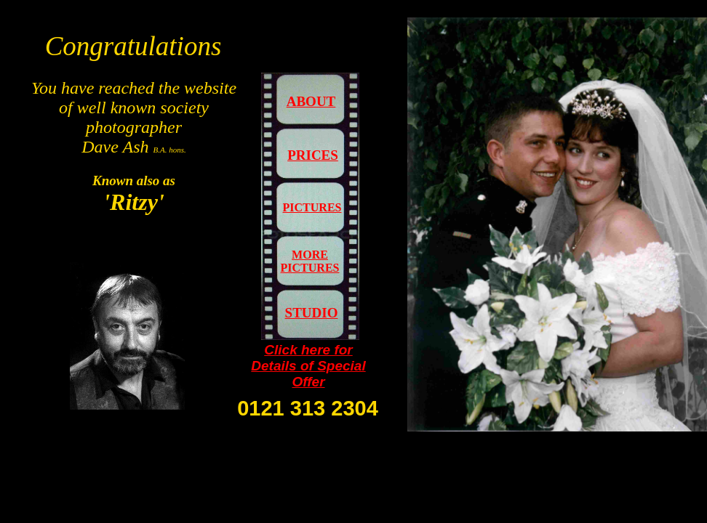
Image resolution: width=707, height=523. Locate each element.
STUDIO (311, 312)
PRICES (312, 155)
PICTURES (312, 207)
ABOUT (311, 101)
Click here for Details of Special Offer (308, 365)
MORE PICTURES (310, 261)
